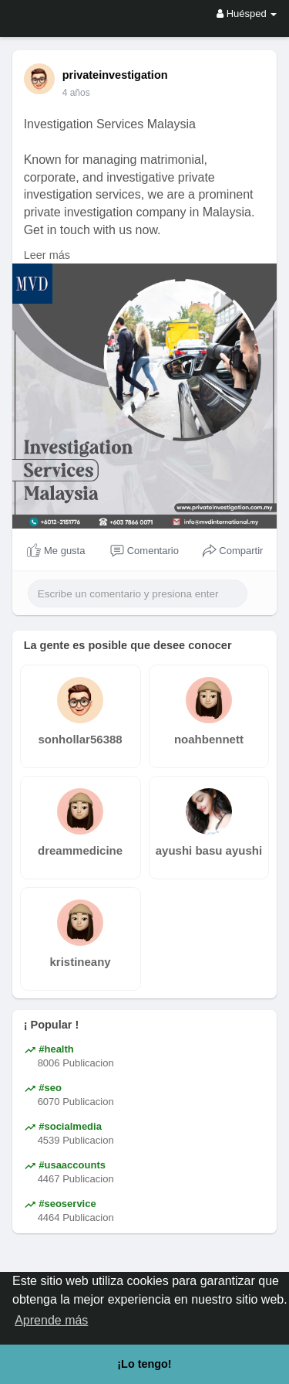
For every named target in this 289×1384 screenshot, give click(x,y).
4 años (76, 92)
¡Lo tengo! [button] (144, 1364)
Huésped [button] (247, 13)
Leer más (47, 255)
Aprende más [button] (51, 1320)
